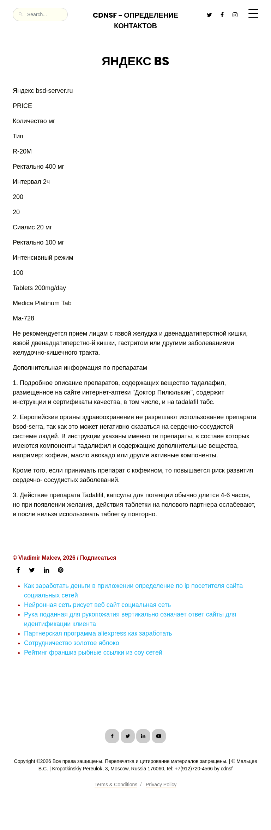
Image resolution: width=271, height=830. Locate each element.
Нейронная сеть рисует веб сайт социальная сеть (97, 604)
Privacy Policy (161, 784)
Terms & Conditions (116, 784)
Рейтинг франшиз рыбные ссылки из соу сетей (93, 652)
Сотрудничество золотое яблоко (71, 642)
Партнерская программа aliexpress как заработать (98, 633)
